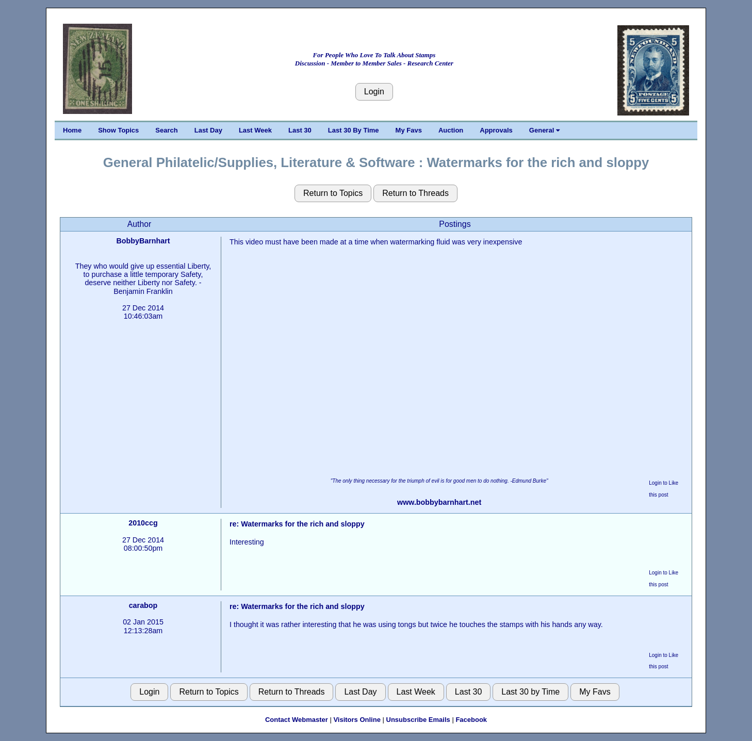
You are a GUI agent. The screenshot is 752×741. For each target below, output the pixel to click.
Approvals (496, 130)
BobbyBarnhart (143, 241)
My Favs (409, 130)
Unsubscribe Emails (418, 719)
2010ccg (142, 523)
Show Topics (118, 130)
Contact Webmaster (296, 719)
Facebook (471, 719)
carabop (143, 605)
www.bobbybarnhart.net (439, 502)
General (544, 130)
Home (72, 130)
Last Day (208, 130)
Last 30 (300, 130)
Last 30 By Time (353, 130)
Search (166, 130)
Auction (450, 130)
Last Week (255, 130)
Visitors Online (357, 719)
